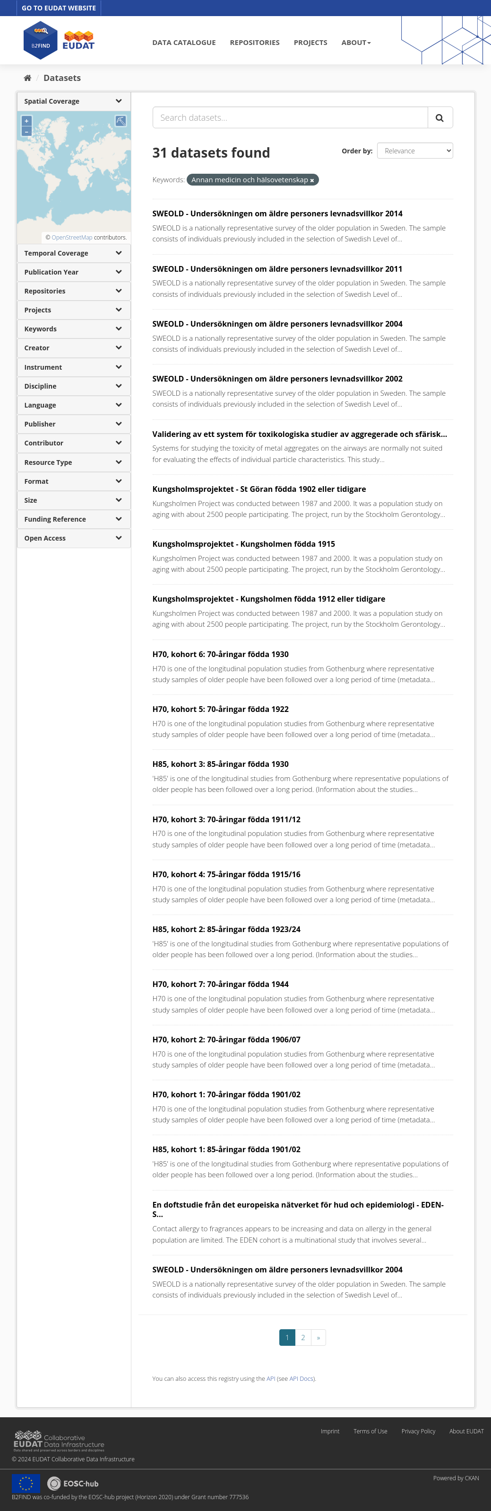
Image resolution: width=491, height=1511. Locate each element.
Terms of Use (370, 1431)
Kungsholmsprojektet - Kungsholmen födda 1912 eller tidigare (269, 599)
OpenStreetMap (72, 237)
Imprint (330, 1431)
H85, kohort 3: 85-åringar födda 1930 (221, 764)
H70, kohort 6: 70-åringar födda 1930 (221, 654)
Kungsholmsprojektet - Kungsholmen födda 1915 (244, 544)
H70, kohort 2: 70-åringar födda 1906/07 (227, 1039)
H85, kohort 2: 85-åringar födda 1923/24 (227, 929)
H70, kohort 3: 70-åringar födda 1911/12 (227, 819)
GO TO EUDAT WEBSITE (59, 7)
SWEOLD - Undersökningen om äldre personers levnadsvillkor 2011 (278, 269)
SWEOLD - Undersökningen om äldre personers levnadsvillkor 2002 (278, 378)
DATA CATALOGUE (183, 42)
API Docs (301, 1378)
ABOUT (356, 42)
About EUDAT (466, 1431)
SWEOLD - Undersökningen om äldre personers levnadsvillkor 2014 (278, 213)
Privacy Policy (418, 1431)
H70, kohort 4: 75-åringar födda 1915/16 (227, 874)
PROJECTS (310, 42)
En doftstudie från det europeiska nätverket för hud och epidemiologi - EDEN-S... (298, 1210)
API (271, 1378)
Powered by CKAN (456, 1478)
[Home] (28, 77)
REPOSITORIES (255, 42)
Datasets (62, 77)
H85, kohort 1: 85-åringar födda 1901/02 (227, 1149)
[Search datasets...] (290, 117)
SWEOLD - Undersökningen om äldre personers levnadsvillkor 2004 (278, 324)
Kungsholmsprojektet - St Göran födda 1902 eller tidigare (259, 489)
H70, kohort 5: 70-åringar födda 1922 (221, 709)
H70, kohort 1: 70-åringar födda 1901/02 (227, 1094)
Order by (356, 150)
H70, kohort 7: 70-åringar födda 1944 (221, 984)
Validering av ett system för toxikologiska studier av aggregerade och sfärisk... (300, 434)
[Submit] (440, 117)
